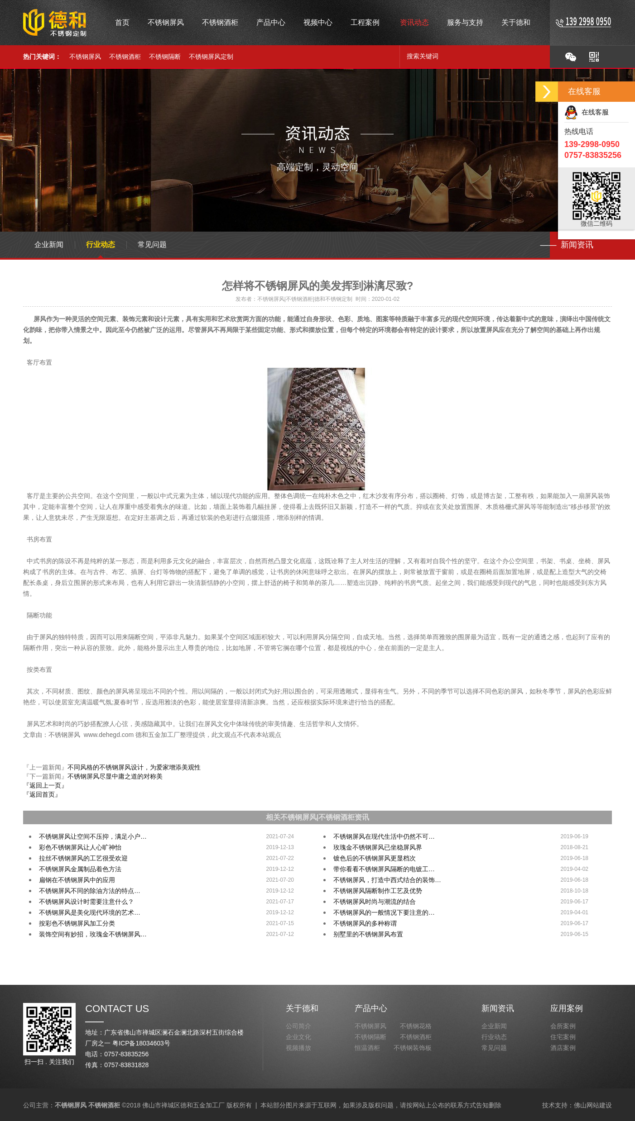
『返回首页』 (42, 794)
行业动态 (100, 244)
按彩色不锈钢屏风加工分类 (77, 923)
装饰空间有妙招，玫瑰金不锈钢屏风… (93, 934)
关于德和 (302, 1008)
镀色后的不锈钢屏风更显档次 (374, 858)
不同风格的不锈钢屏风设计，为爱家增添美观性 (134, 767)
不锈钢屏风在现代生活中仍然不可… (384, 836)
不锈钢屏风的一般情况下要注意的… (384, 912)
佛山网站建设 (593, 1105)
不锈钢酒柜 (125, 56)
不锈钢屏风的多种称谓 (365, 923)
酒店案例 (563, 1047)
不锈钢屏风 (85, 56)
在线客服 (586, 112)
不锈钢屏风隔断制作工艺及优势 (377, 890)
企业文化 (298, 1036)
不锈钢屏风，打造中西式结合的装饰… (387, 880)
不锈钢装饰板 (413, 1047)
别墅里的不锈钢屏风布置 (368, 934)
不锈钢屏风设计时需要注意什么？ (86, 901)
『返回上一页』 (45, 785)
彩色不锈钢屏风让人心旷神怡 (80, 847)
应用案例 (566, 1008)
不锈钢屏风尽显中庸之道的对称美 (115, 776)
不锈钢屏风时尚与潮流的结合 (374, 901)
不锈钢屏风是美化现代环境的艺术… (89, 912)
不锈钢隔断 (165, 56)
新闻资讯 (497, 1008)
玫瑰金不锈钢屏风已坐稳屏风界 (377, 847)
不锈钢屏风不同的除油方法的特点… (89, 890)
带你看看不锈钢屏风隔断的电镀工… (384, 869)
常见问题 (152, 244)
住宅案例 (563, 1036)
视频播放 (298, 1047)
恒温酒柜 (367, 1047)
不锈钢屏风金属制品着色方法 (80, 869)
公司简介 (298, 1026)
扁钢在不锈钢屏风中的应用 (77, 880)
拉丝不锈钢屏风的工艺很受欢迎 (83, 858)
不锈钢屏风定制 (211, 56)
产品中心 (371, 1008)
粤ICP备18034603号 (141, 1043)
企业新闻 (48, 244)
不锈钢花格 (416, 1026)
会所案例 (563, 1026)
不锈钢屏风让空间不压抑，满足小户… (93, 836)
